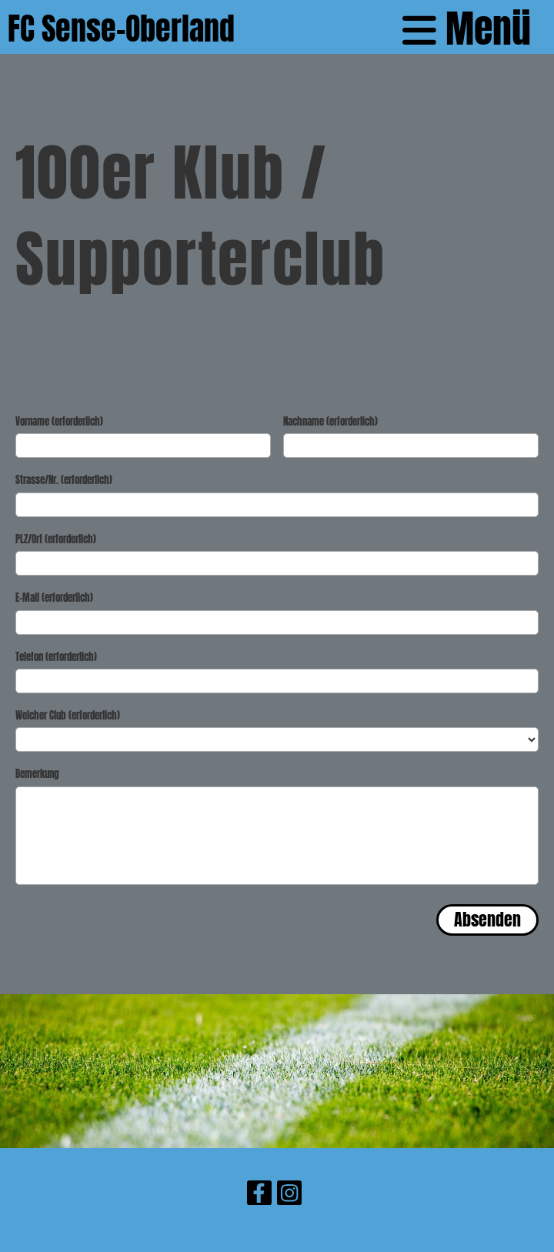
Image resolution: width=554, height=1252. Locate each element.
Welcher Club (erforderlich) (67, 716)
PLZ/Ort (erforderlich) (55, 539)
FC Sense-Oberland (121, 29)
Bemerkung (37, 774)
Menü (466, 29)
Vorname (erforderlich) (59, 422)
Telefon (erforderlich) (56, 657)
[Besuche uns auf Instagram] (289, 1195)
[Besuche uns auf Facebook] (259, 1195)
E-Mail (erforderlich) (54, 598)
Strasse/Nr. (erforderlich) (63, 480)
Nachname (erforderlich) (330, 422)
